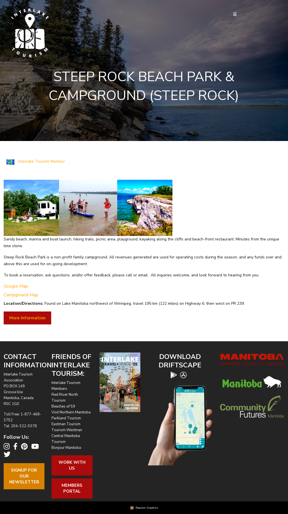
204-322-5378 (24, 426)
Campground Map (21, 295)
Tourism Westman (66, 430)
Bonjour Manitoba (66, 447)
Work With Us (72, 465)
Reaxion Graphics (147, 508)
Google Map (16, 286)
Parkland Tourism (66, 418)
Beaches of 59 (63, 406)
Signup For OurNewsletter (24, 476)
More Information (27, 318)
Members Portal (72, 488)
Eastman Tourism (65, 424)
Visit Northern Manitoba (71, 412)
